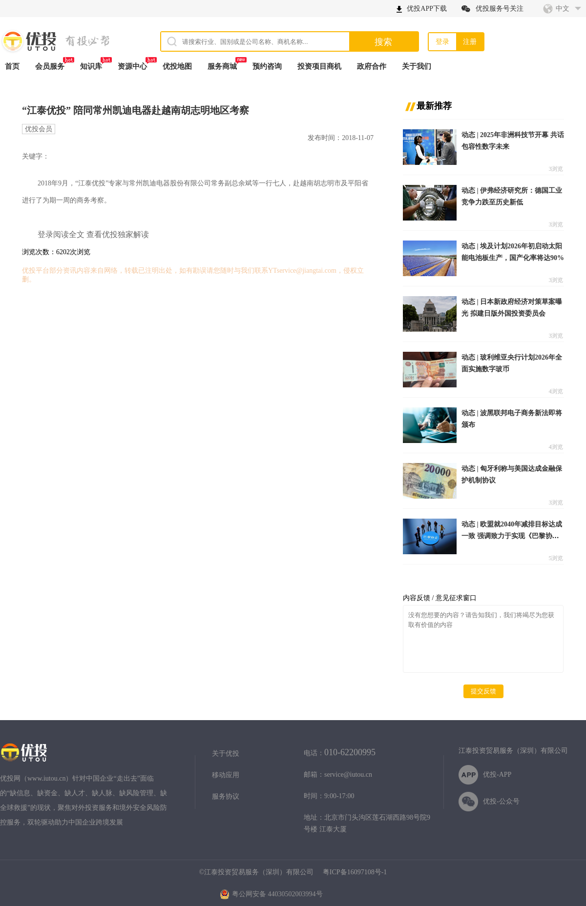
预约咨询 (267, 66)
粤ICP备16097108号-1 (355, 872)
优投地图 (177, 66)
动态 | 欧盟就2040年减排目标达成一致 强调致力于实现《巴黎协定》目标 (511, 536)
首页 (12, 66)
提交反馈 (483, 691)
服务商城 (222, 66)
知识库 (91, 66)
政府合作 (371, 66)
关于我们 (416, 66)
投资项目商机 (319, 66)
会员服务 (49, 66)
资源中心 (132, 66)
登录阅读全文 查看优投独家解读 (93, 234)
